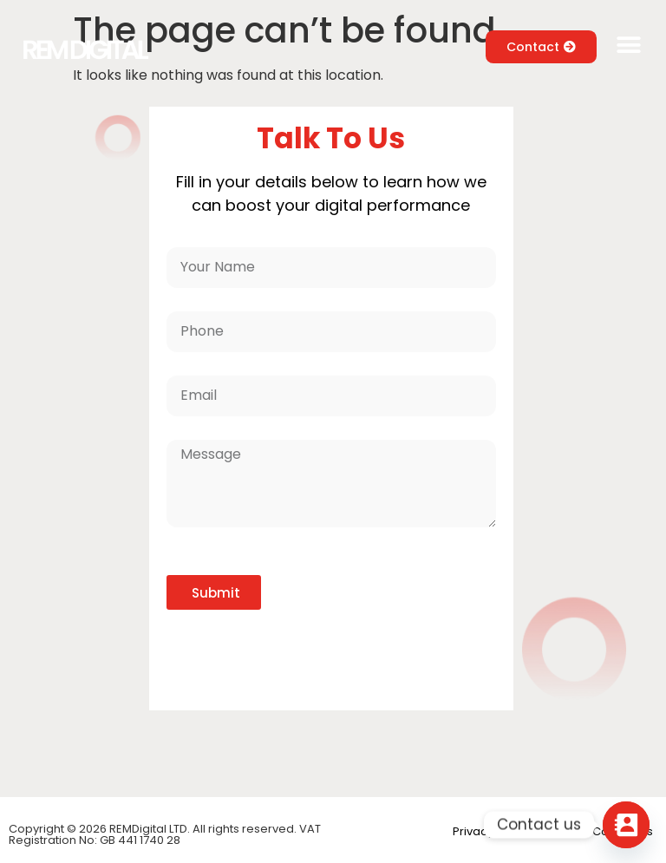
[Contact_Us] (626, 824)
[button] (629, 45)
